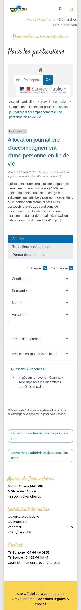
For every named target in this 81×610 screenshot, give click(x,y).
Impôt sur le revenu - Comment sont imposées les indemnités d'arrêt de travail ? (41, 382)
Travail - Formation (54, 101)
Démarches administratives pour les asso (39, 455)
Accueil (32, 20)
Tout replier (36, 268)
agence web (48, 414)
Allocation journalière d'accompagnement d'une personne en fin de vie (39, 112)
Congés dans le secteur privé (30, 107)
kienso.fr (60, 414)
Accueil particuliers (23, 101)
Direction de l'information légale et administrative (38, 410)
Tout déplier (62, 268)
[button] (41, 279)
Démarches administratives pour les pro (39, 435)
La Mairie (48, 20)
